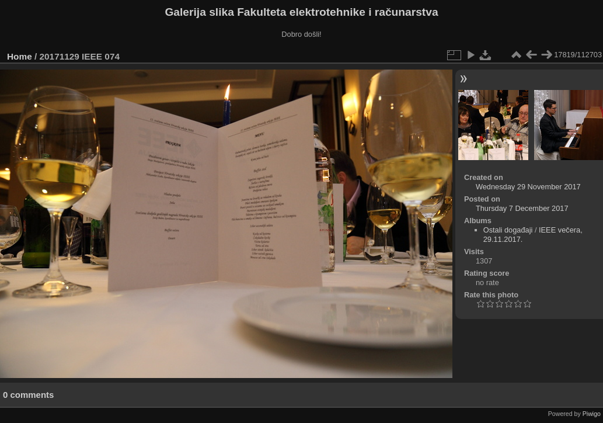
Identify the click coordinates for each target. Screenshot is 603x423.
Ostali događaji (508, 230)
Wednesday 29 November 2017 (528, 186)
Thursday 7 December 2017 (522, 208)
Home (19, 56)
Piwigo (592, 413)
